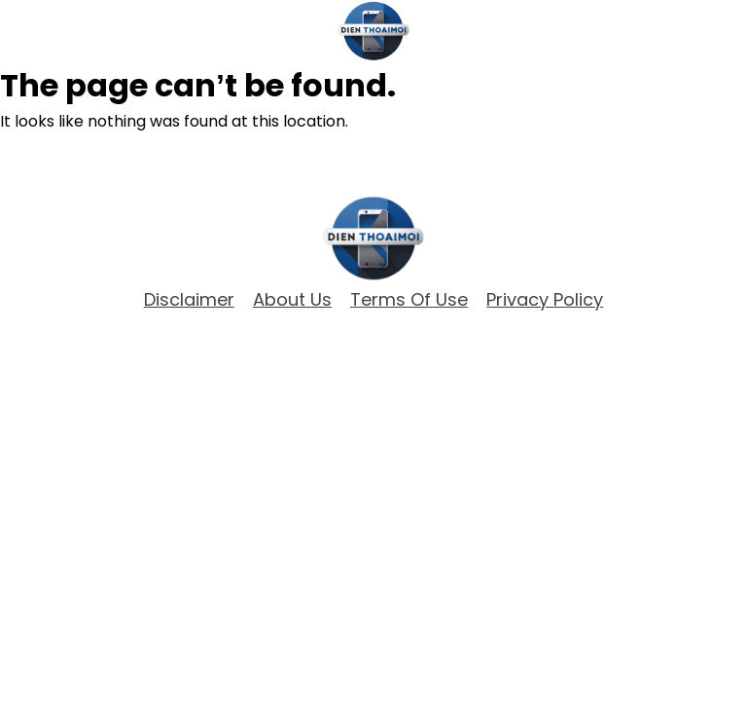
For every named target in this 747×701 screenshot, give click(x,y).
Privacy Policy (544, 300)
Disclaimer (189, 300)
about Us (292, 300)
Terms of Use (409, 300)
